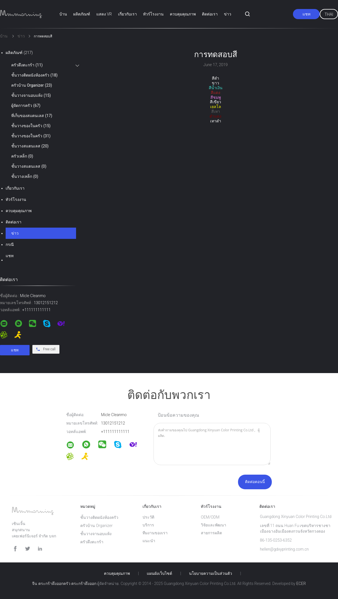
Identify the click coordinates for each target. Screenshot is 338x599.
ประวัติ (148, 517)
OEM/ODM (210, 517)
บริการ (148, 525)
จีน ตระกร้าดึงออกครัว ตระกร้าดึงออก (64, 583)
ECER (301, 583)
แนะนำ (149, 541)
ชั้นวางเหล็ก (24, 176)
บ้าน (63, 14)
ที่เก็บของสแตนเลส (31, 115)
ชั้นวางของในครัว (30, 125)
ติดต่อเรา (210, 14)
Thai (328, 14)
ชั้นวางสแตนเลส (29, 146)
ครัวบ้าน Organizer (31, 85)
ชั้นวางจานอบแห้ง (31, 95)
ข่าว (227, 14)
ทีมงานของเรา (155, 533)
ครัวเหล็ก (22, 156)
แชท (306, 14)
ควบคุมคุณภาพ (183, 14)
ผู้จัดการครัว (25, 105)
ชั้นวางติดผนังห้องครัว (34, 75)
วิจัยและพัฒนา (213, 525)
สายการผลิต (211, 533)
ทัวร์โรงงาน (153, 14)
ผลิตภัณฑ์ (81, 14)
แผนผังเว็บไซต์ (159, 573)
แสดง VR (104, 14)
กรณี (10, 244)
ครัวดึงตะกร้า (27, 65)
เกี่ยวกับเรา (127, 14)
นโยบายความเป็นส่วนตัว (210, 573)
